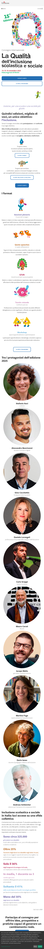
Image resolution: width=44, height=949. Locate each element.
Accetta (40, 946)
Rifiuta (35, 946)
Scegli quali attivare (5, 946)
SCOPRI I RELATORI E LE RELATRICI (22, 177)
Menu (3, 8)
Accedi (40, 8)
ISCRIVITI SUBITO (22, 78)
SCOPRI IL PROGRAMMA (22, 83)
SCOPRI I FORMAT (22, 155)
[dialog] (22, 940)
